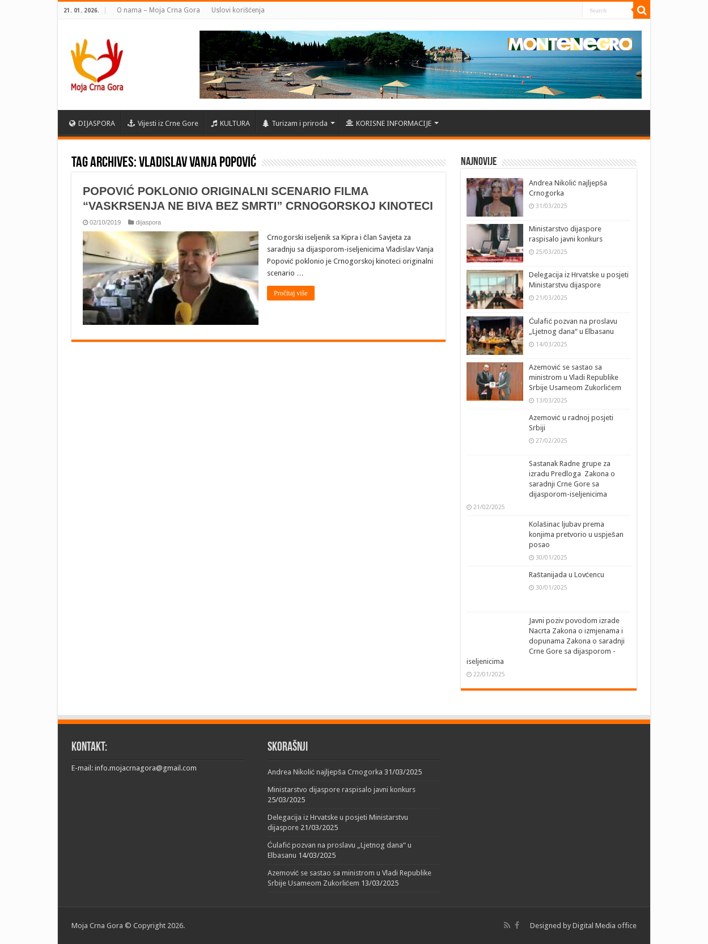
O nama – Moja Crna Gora (158, 10)
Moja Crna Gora (97, 925)
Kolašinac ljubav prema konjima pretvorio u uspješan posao (576, 534)
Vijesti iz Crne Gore (163, 123)
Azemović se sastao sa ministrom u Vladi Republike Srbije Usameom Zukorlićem (575, 377)
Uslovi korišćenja (238, 10)
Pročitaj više (291, 293)
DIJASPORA (92, 123)
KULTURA (230, 123)
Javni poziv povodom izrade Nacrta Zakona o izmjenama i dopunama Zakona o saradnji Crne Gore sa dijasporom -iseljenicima (546, 641)
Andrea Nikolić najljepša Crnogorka (325, 772)
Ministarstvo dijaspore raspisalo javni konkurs (342, 789)
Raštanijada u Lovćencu (566, 574)
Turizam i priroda (295, 123)
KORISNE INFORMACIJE (388, 123)
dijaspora (148, 222)
